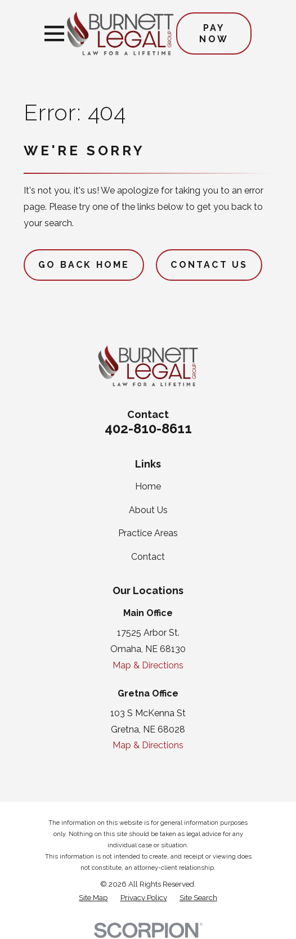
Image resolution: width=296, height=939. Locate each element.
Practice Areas (148, 533)
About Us (148, 510)
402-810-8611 (148, 428)
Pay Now (213, 33)
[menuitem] (93, 898)
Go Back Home (83, 264)
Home (148, 486)
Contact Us (209, 264)
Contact (148, 556)
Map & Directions (148, 665)
